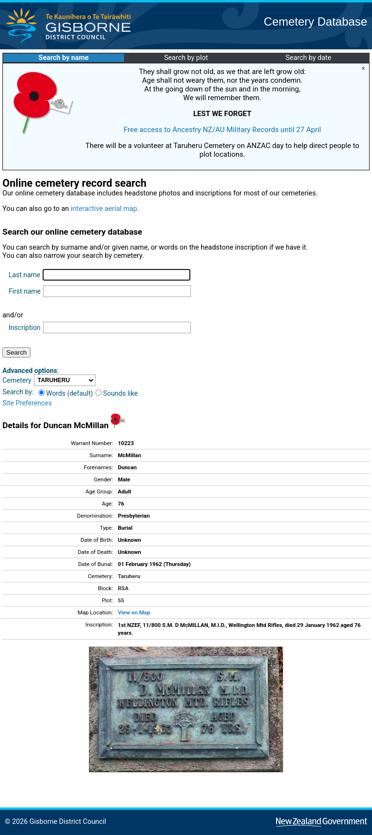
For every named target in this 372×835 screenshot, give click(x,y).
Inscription (25, 327)
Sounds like (116, 393)
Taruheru (129, 576)
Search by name (64, 58)
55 (121, 600)
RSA (123, 588)
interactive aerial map (104, 209)
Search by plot (186, 58)
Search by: (17, 392)
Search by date (308, 58)
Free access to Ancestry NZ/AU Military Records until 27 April (222, 129)
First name (25, 291)
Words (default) (65, 393)
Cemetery (16, 380)
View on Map (134, 612)
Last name (24, 275)
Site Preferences (27, 403)
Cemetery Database (315, 21)
